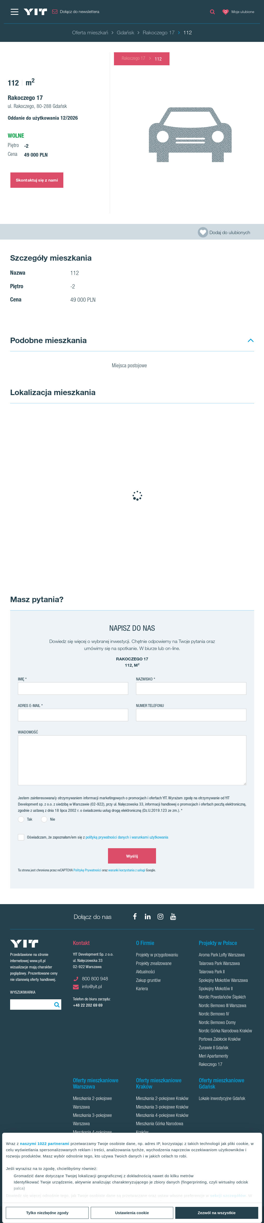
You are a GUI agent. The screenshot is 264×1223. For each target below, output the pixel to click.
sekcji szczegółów (228, 1195)
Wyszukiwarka (22, 992)
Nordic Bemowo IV (214, 1014)
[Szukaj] (56, 1004)
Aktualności (145, 972)
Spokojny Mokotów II (216, 989)
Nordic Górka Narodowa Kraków (225, 1031)
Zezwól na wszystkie (217, 1213)
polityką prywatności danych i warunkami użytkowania (127, 837)
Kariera (142, 989)
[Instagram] (160, 916)
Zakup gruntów (148, 981)
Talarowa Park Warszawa (219, 964)
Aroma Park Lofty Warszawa (222, 955)
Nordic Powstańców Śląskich (222, 997)
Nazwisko (144, 679)
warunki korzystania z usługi (126, 870)
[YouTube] (173, 916)
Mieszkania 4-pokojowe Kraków (162, 1115)
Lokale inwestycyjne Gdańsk (222, 1099)
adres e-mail (29, 705)
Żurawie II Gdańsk (213, 1048)
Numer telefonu (150, 705)
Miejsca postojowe (132, 366)
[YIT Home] (35, 12)
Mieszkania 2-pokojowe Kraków (162, 1099)
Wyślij (132, 856)
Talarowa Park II (212, 972)
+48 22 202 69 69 (88, 1005)
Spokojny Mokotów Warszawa (223, 981)
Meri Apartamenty (213, 1056)
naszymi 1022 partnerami (44, 1143)
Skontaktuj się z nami (37, 180)
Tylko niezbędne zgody (47, 1213)
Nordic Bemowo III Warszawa (222, 1006)
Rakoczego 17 (133, 58)
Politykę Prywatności (87, 870)
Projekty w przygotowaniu (157, 955)
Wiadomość (28, 732)
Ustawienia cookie (132, 1213)
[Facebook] (135, 916)
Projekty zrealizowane (154, 964)
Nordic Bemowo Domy (217, 1023)
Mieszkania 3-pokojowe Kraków (162, 1107)
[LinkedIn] (148, 916)
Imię (21, 679)
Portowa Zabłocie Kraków (220, 1039)
